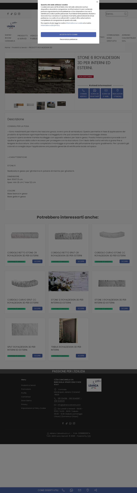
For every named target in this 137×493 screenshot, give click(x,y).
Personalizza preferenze (68, 39)
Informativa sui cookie (74, 23)
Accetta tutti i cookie (68, 34)
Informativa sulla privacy (50, 25)
